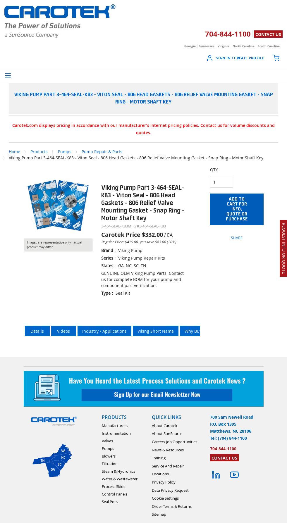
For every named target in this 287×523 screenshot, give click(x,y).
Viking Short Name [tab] (156, 331)
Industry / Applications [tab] (104, 331)
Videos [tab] (63, 331)
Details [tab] (37, 331)
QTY (214, 169)
